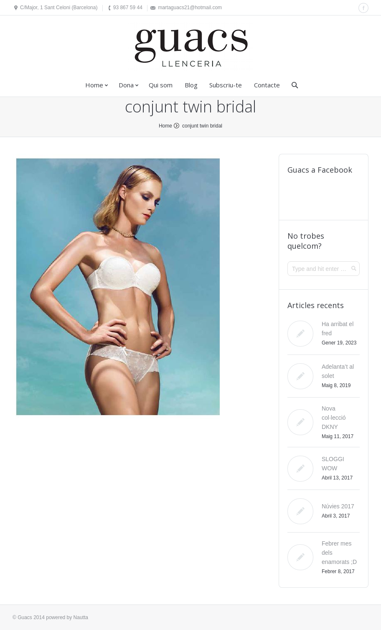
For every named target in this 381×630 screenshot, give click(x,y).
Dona (126, 85)
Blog (191, 85)
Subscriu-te (225, 85)
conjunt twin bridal (202, 126)
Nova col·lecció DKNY (334, 417)
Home (94, 85)
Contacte (267, 85)
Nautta (81, 617)
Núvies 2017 (338, 506)
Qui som (161, 85)
